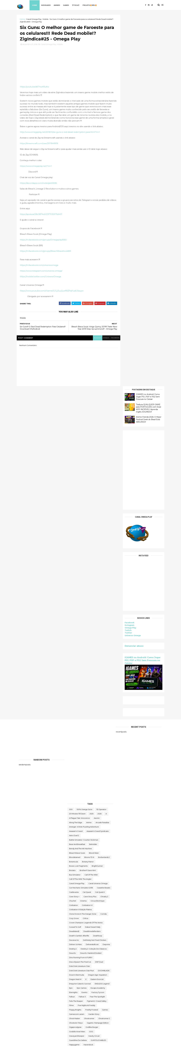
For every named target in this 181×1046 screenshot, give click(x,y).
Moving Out (83, 809)
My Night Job (97, 809)
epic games (81, 656)
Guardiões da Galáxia (78, 709)
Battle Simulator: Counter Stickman (83, 508)
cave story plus (90, 565)
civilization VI (87, 573)
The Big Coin (97, 918)
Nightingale (87, 818)
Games (68, 5)
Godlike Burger (92, 696)
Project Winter (75, 848)
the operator (90, 935)
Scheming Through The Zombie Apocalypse (87, 870)
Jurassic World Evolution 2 (79, 761)
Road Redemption (99, 857)
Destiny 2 (73, 617)
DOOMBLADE (103, 639)
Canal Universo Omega (97, 552)
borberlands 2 (104, 526)
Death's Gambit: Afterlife (79, 604)
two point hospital (100, 992)
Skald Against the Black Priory (88, 874)
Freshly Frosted (91, 678)
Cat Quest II (100, 561)
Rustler (72, 861)
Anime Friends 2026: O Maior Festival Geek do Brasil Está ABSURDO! (146, 48)
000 (71, 478)
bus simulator (74, 543)
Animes (59, 5)
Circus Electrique (97, 569)
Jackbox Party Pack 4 (78, 748)
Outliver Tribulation (94, 835)
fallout (72, 665)
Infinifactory (90, 730)
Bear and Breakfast (77, 513)
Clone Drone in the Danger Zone (82, 582)
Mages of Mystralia (76, 787)
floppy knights (75, 678)
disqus (102, 339)
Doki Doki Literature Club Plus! (81, 639)
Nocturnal (95, 822)
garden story (93, 682)
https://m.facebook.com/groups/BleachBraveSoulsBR (47, 252)
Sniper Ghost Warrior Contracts (81, 887)
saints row (92, 861)
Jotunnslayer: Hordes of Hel (80, 756)
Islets (89, 744)
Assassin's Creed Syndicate (98, 499)
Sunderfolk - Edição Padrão (80, 905)
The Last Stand (75, 935)
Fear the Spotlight (97, 665)
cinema (83, 569)
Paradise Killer (75, 839)
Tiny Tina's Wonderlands (78, 961)
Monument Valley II (95, 800)
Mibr (84, 796)
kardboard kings (76, 770)
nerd (90, 813)
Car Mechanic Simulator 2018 (81, 556)
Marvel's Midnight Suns (101, 791)
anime (89, 491)
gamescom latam (76, 682)
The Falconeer (94, 931)
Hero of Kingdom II (77, 717)
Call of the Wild (91, 543)
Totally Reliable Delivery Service (82, 979)
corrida (103, 582)
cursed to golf (75, 595)
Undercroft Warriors (77, 1001)
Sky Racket (73, 879)
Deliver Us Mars (75, 613)
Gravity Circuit (94, 704)
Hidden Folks (94, 717)
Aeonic (97, 486)
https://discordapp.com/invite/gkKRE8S (40, 184)
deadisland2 (74, 600)
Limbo (88, 774)
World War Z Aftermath (92, 1022)
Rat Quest (98, 852)
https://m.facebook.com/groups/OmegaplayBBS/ (45, 241)
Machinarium (74, 783)
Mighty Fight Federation (100, 796)
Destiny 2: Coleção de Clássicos (94, 617)
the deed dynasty (76, 931)
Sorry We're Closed (77, 892)
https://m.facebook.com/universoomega (41, 266)
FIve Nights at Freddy (86, 674)
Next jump (73, 818)
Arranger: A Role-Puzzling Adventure (84, 495)
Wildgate (92, 1014)
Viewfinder (104, 1005)
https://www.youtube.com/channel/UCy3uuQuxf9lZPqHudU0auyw (54, 292)
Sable (81, 861)
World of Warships (94, 1018)
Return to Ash (74, 857)
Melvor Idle (73, 796)
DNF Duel (99, 630)
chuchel (72, 569)
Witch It (103, 1014)
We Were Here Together (96, 1009)
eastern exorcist (97, 648)
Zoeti (71, 1027)
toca (94, 961)
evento (84, 661)
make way (73, 791)
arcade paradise (102, 491)
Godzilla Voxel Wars (77, 700)
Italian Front (99, 744)
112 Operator (101, 478)
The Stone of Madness (78, 953)
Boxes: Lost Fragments (78, 534)
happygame (74, 713)
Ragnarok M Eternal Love (79, 852)
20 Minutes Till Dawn (77, 482)
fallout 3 (82, 665)
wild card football (76, 1014)
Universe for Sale (96, 1001)
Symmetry (98, 909)
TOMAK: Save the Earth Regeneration (84, 966)
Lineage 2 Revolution (77, 778)
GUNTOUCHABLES (98, 709)
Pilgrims (79, 844)
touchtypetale (75, 983)
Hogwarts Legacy (76, 726)
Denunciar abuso (132, 274)
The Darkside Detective (100, 922)
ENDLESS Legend (102, 652)
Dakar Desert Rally (92, 595)
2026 (99, 482)
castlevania (74, 561)
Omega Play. (88, 831)
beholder (93, 513)
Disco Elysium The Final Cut (80, 630)
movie (71, 809)
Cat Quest (87, 561)
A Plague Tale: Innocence (79, 486)
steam (105, 892)
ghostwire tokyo (76, 691)
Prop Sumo (90, 848)
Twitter (126, 261)
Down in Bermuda (76, 643)
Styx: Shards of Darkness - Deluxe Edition (86, 900)
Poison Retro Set (93, 844)
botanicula (73, 530)
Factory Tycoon (98, 661)
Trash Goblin (74, 987)
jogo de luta (74, 752)
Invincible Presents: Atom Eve (81, 739)
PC (70, 844)
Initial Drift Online (76, 735)
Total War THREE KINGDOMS (80, 974)
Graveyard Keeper (76, 704)
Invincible (98, 735)
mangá (84, 791)
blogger (93, 339)
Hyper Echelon (75, 730)
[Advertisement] (141, 98)
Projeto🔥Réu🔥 (92, 5)
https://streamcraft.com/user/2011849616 (41, 144)
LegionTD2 (104, 770)
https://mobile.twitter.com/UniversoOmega (42, 278)
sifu (70, 874)
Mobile (48, 19)
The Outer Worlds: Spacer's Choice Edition (86, 944)
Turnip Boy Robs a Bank (78, 992)
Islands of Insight (76, 744)
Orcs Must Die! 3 (75, 835)
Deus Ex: (72, 621)
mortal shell (104, 804)
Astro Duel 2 (74, 504)
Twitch (126, 259)
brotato (72, 539)
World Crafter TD (76, 1018)
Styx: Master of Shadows (87, 896)
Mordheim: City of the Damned (82, 804)
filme (71, 674)
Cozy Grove (74, 587)
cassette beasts (103, 556)
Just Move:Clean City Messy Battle (83, 765)
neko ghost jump (76, 813)
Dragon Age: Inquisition (97, 643)
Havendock (88, 713)
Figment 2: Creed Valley (96, 669)
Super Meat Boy (102, 905)
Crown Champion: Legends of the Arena (85, 591)
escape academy (98, 656)
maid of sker (94, 787)
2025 (91, 482)
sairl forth (105, 861)
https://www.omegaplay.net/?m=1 (38, 167)
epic (71, 656)
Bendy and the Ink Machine (80, 517)
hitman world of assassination (81, 722)
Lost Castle (94, 778)
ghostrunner (89, 687)
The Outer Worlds (76, 939)
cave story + (74, 565)
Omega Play (128, 256)
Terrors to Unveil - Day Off (79, 913)
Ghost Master (74, 687)
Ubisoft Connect (85, 996)
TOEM (103, 961)
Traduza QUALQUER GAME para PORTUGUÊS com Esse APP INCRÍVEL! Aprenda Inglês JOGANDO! (146, 37)
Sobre (101, 887)
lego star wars (75, 774)
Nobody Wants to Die (78, 822)
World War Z (74, 1022)
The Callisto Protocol (77, 922)
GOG (91, 700)
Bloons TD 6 (89, 526)
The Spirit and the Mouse (79, 948)
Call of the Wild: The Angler (80, 547)
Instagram (127, 254)
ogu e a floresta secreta (92, 826)
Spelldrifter (93, 892)
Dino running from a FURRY (80, 626)
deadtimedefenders (91, 600)
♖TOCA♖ (78, 5)
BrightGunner (97, 534)
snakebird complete (77, 883)
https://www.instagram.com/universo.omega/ (43, 272)
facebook (111, 339)
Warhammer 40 (75, 1009)
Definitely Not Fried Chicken (94, 608)
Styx (71, 896)
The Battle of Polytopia (78, 918)
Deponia (106, 613)
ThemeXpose (32, 1042)
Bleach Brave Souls (77, 521)
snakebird (87, 879)
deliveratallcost (92, 613)
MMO (71, 800)
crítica (85, 587)
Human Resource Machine (98, 726)
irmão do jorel (103, 739)
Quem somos (104, 848)
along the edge (75, 491)
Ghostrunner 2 (104, 687)
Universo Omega (131, 264)
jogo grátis (88, 752)
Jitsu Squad (95, 748)
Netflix (98, 813)
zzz (79, 1027)
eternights (73, 661)
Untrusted (91, 1005)
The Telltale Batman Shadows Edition (84, 957)
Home (37, 5)
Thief (105, 957)
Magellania (88, 783)
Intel (89, 735)
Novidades (48, 5)
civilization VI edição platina (80, 578)
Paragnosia (104, 839)
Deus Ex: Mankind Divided (90, 621)
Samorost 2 (73, 865)
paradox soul (90, 839)
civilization (73, 573)
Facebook (127, 251)
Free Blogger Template (46, 1042)
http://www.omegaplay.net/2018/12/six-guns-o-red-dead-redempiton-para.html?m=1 (62, 133)
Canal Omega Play (36, 19)
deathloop (97, 604)
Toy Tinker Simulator (93, 983)
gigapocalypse (75, 696)
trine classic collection (100, 987)
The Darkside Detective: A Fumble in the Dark (88, 926)
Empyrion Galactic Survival (80, 652)
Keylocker (91, 770)
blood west (94, 521)
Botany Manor (88, 530)
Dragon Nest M (75, 648)
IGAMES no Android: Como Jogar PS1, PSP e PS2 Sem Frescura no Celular (146, 25)
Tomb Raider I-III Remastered (81, 970)
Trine (85, 987)
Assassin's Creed (75, 499)
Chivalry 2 (104, 565)
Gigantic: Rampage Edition (98, 691)
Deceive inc (74, 608)
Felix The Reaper (76, 669)
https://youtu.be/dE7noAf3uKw (36, 88)
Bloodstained (74, 526)
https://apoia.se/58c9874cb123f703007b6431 (43, 215)
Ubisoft (72, 996)
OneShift (101, 831)
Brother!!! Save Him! (88, 539)
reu (86, 857)
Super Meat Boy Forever (79, 909)
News (108, 813)
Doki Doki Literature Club (79, 635)
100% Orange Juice (84, 478)
